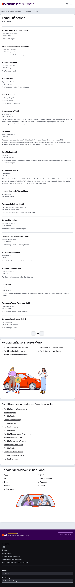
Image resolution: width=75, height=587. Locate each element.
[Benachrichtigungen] (67, 4)
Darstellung (6, 578)
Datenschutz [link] (6, 553)
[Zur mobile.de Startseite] (18, 4)
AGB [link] (3, 547)
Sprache (5, 570)
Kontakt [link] (4, 550)
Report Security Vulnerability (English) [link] (15, 563)
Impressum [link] (6, 544)
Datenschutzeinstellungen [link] (11, 556)
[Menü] (71, 4)
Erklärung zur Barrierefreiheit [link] (12, 559)
